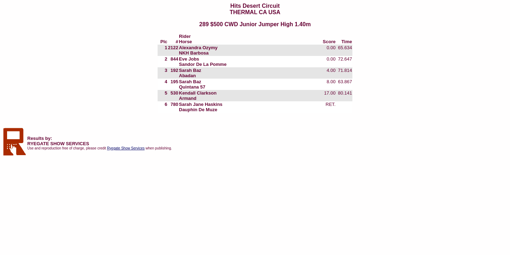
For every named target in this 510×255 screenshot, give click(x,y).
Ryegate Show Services (125, 148)
